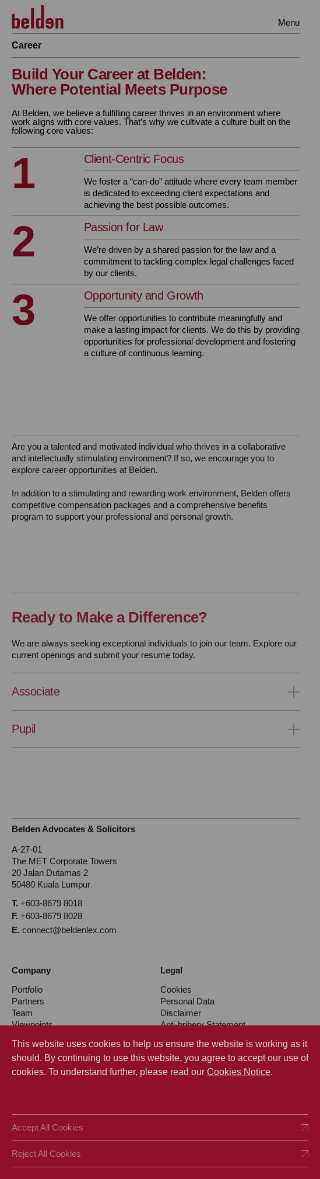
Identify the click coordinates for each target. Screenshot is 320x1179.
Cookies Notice (238, 1072)
